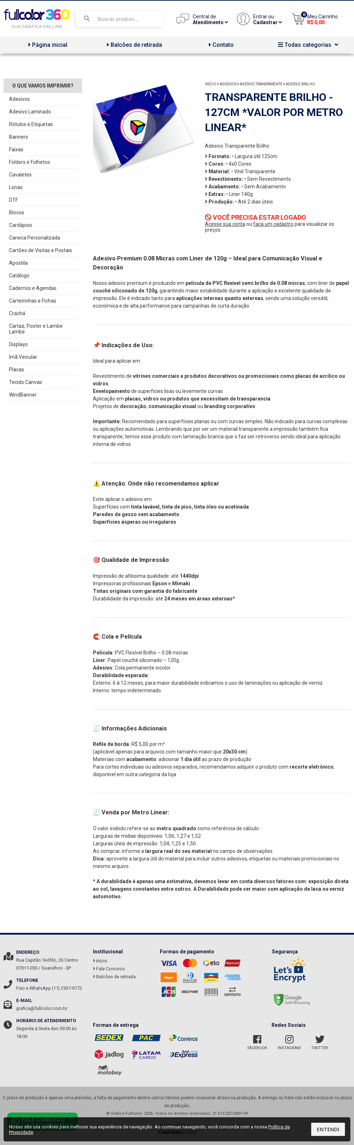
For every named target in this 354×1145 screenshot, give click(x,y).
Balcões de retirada (133, 44)
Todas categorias (307, 44)
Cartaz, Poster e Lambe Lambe (36, 329)
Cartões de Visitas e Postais (40, 250)
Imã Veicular (23, 357)
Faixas (16, 149)
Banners (18, 137)
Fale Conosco (109, 968)
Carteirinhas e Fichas (32, 301)
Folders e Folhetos (29, 162)
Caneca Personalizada (34, 238)
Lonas (16, 187)
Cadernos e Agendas (33, 288)
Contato (220, 44)
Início (210, 84)
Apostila (18, 263)
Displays (18, 344)
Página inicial (47, 44)
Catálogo (19, 275)
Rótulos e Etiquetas (31, 124)
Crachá (17, 313)
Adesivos (19, 99)
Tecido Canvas (25, 382)
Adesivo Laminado (30, 112)
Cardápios (20, 225)
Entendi (328, 1129)
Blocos (16, 212)
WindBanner (23, 395)
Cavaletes (20, 175)
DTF (13, 200)
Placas (16, 369)
